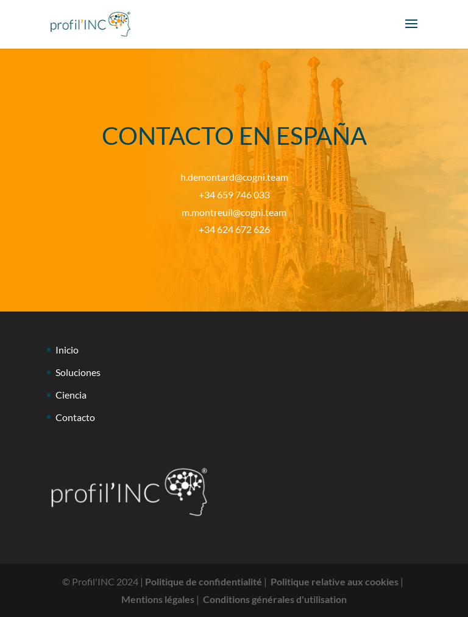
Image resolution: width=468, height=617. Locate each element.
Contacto (75, 417)
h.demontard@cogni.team (234, 177)
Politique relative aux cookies (335, 581)
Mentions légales (157, 599)
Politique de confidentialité (203, 581)
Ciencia (71, 394)
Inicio (67, 349)
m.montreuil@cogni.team (234, 212)
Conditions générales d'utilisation (275, 599)
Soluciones (78, 372)
